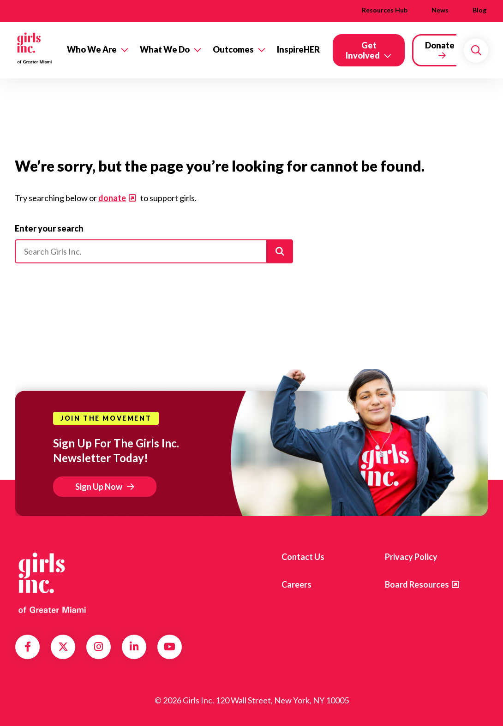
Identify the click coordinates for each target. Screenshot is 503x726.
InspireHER (298, 49)
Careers (296, 584)
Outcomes (233, 49)
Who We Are (92, 49)
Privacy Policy (411, 557)
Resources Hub (384, 10)
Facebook (28, 646)
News (440, 10)
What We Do (165, 49)
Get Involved (363, 50)
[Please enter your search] (154, 251)
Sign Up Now (98, 487)
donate (112, 198)
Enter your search (49, 228)
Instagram (98, 646)
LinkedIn (134, 646)
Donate (440, 45)
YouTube (169, 646)
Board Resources (417, 584)
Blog (479, 10)
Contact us (302, 557)
